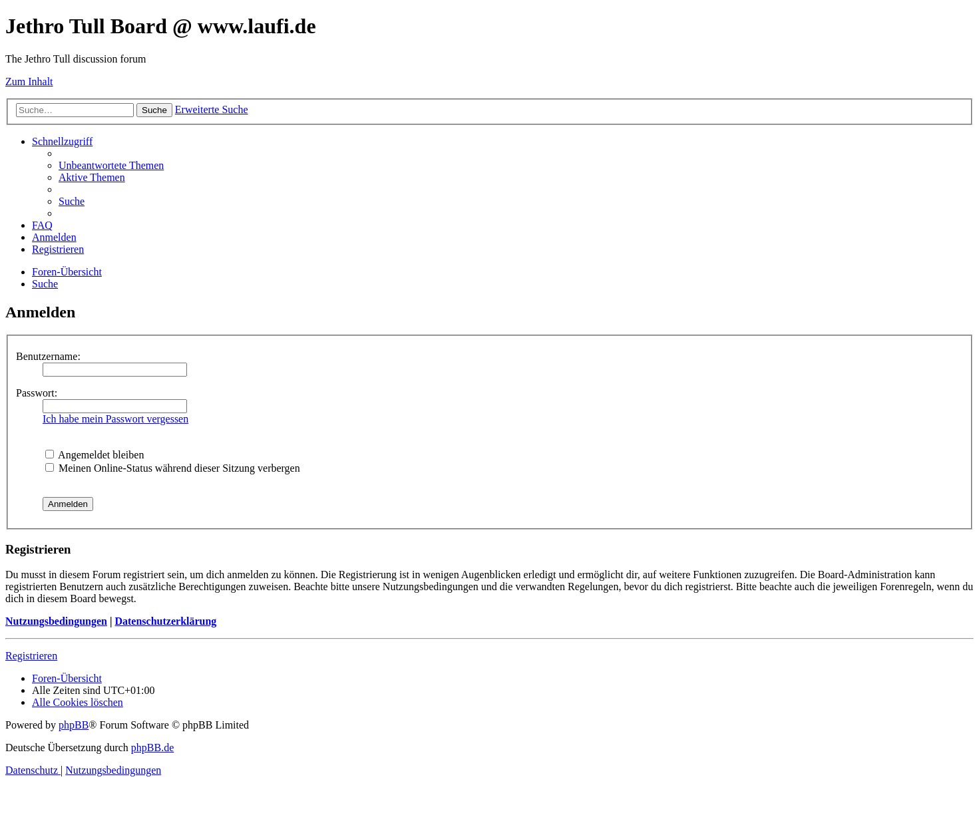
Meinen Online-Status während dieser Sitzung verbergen (172, 468)
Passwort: (36, 393)
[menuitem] (111, 165)
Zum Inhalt (29, 81)
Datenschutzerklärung (165, 621)
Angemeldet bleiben (94, 454)
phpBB (74, 725)
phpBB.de (152, 747)
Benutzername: (48, 356)
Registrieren (31, 655)
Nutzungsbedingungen (56, 621)
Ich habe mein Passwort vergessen (115, 418)
